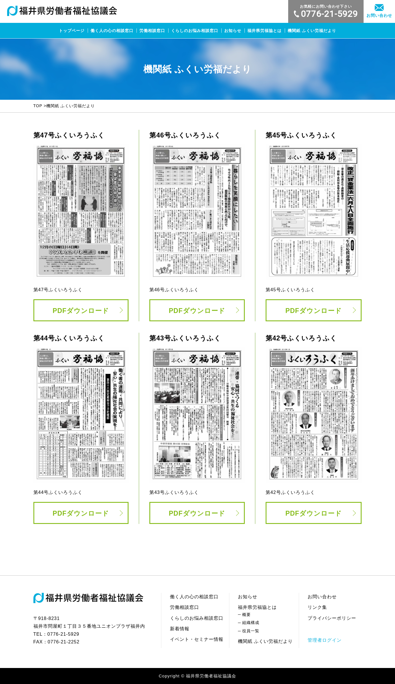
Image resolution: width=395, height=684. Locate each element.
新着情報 (179, 628)
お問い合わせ (379, 11)
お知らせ (232, 30)
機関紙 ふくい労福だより (312, 30)
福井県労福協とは (264, 30)
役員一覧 (250, 631)
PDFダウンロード (81, 310)
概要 (246, 614)
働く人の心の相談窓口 (112, 30)
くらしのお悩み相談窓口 (194, 30)
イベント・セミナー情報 (196, 639)
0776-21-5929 (326, 11)
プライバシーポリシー (332, 618)
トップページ (72, 30)
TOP (38, 105)
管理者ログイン (325, 640)
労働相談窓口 (152, 30)
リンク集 (317, 607)
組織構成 (250, 622)
